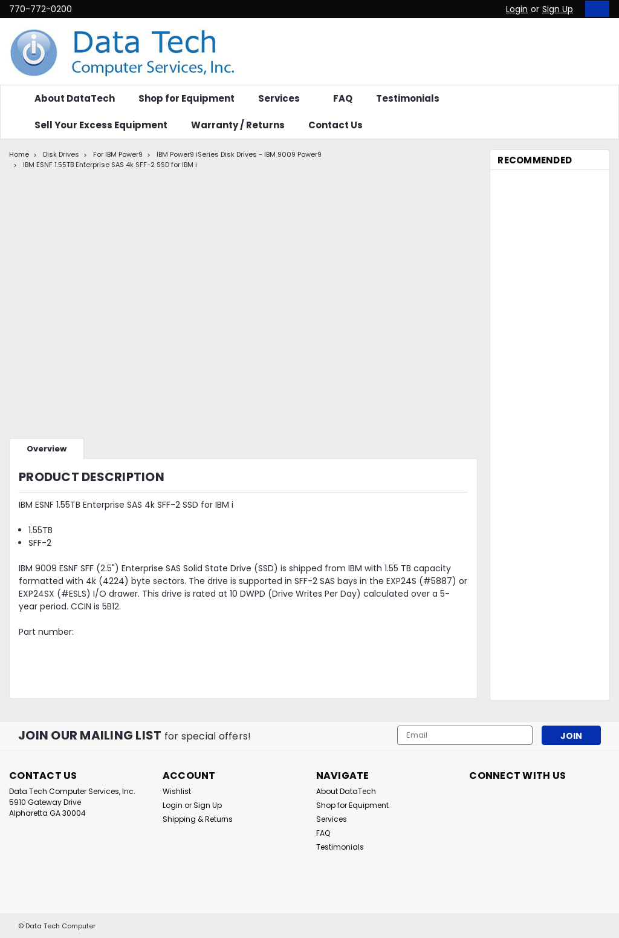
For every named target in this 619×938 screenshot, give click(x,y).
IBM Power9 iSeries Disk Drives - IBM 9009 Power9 (239, 154)
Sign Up (557, 9)
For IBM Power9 (118, 154)
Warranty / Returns (238, 125)
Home (19, 154)
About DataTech (74, 98)
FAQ (342, 98)
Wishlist (177, 791)
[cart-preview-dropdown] (594, 9)
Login (517, 9)
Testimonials (407, 98)
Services (284, 98)
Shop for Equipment (186, 98)
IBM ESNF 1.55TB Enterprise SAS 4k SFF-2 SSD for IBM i (110, 164)
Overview (46, 448)
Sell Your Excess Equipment (100, 125)
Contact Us (335, 125)
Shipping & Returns (198, 819)
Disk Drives (61, 154)
